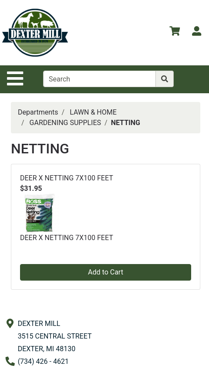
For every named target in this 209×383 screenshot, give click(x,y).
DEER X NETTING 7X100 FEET (66, 178)
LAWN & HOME (93, 112)
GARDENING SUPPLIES (65, 123)
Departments (38, 112)
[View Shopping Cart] (174, 32)
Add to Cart (105, 272)
